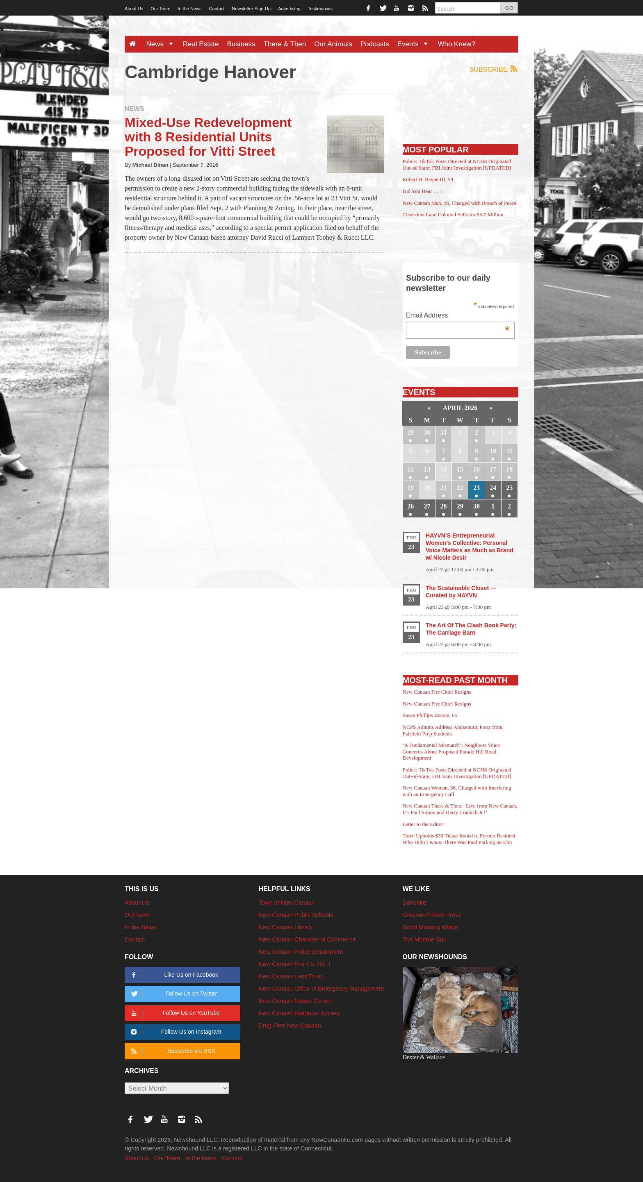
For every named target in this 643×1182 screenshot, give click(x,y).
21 (443, 487)
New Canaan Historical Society (299, 1013)
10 (493, 450)
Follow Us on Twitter (172, 993)
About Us (134, 8)
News (162, 44)
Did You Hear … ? (422, 191)
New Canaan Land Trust (290, 976)
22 (460, 487)
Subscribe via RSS (171, 1051)
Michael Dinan (150, 165)
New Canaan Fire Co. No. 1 (295, 964)
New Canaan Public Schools (296, 915)
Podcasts (374, 44)
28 (443, 506)
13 (427, 469)
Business (241, 44)
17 (493, 469)
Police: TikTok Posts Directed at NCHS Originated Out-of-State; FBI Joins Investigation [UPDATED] (457, 164)
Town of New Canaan (287, 902)
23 (476, 487)
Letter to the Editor (423, 824)
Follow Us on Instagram (174, 1032)
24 (493, 487)
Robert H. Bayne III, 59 (428, 179)
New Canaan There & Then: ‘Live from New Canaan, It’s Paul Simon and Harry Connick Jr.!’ (460, 809)
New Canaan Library (285, 927)
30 (427, 432)
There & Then (285, 44)
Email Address (458, 316)
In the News (189, 8)
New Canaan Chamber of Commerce (307, 939)
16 (476, 469)
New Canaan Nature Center (295, 1001)
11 (509, 450)
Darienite (414, 902)
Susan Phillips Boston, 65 (430, 715)
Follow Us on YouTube (174, 1013)
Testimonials (320, 8)
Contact (216, 8)
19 (410, 487)
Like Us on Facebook (173, 975)
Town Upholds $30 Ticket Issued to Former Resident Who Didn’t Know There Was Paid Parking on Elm (459, 839)
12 (410, 469)
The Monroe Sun (425, 939)
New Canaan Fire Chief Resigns (437, 692)
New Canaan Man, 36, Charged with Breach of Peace (460, 203)
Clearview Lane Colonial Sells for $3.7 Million (453, 214)
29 (410, 432)
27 (427, 506)
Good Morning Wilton (430, 927)
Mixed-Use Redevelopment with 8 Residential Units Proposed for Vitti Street (208, 137)
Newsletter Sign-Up (251, 8)
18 (509, 469)
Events (415, 44)
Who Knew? (456, 44)
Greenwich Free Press (432, 915)
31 (443, 432)
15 (460, 469)
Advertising (289, 8)
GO (509, 8)
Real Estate (201, 44)
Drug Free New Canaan (290, 1025)
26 (410, 506)
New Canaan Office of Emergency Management (321, 988)
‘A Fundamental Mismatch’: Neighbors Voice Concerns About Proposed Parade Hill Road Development (451, 751)
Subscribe (494, 69)
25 (509, 487)
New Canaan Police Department (301, 951)
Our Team (160, 8)
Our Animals (333, 44)
